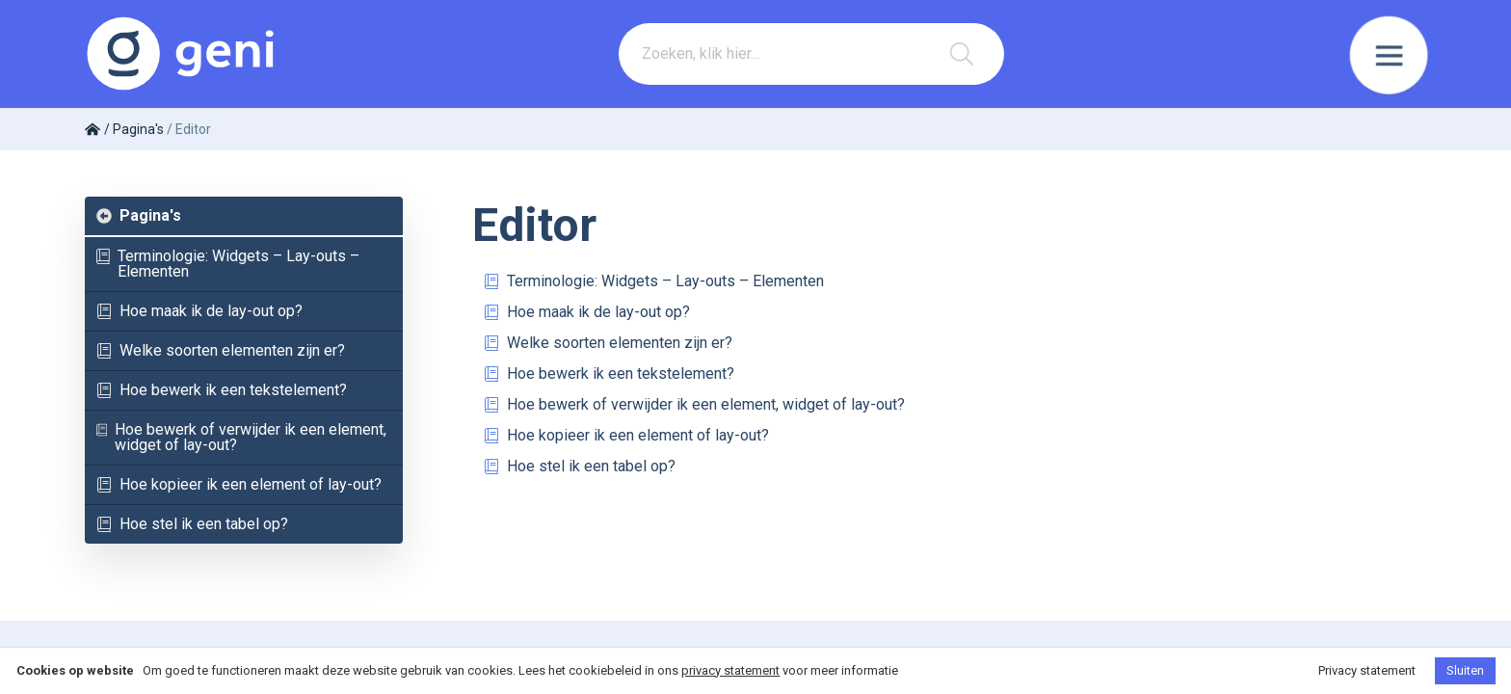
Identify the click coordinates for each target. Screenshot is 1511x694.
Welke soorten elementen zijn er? (220, 350)
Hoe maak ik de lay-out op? (199, 311)
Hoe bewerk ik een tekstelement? (221, 390)
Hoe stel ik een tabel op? (192, 524)
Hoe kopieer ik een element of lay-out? (239, 484)
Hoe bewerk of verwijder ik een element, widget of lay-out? (241, 437)
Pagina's (138, 215)
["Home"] (94, 129)
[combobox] (811, 54)
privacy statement (730, 670)
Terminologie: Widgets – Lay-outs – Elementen (227, 263)
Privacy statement (1367, 670)
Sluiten (1465, 670)
